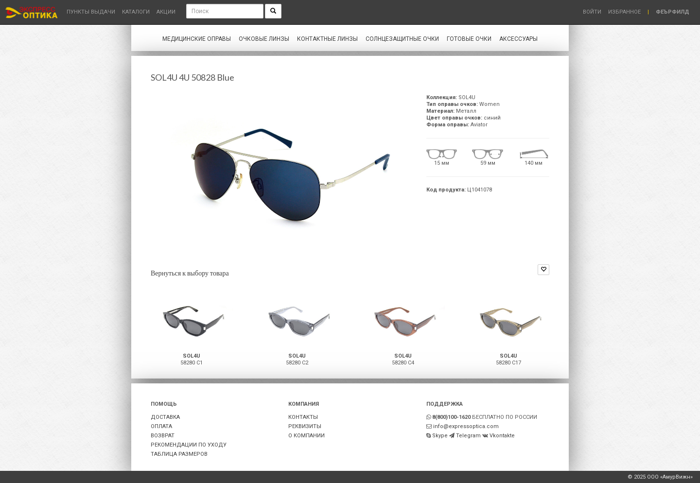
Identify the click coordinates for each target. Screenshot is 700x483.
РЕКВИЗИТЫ (304, 426)
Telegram (468, 435)
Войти (592, 12)
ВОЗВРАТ (163, 435)
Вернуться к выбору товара (190, 273)
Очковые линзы (264, 38)
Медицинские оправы (196, 38)
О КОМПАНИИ (306, 435)
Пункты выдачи (91, 12)
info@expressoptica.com (466, 426)
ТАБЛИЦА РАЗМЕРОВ (179, 454)
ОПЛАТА (161, 426)
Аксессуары (518, 38)
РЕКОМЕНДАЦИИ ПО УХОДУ (189, 445)
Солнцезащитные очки (402, 38)
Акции (166, 12)
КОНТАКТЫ (303, 417)
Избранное (624, 12)
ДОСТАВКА (165, 417)
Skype (440, 435)
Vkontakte (502, 435)
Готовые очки (469, 38)
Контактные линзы (327, 38)
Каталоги (136, 12)
